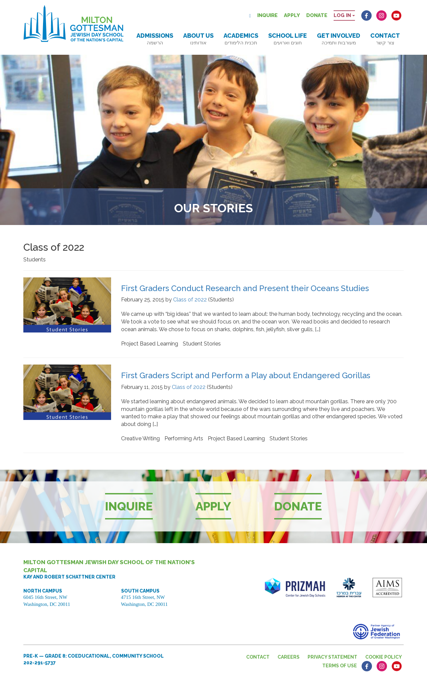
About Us (198, 39)
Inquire (267, 15)
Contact (385, 39)
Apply (292, 15)
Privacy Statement (332, 657)
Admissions (154, 39)
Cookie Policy (383, 657)
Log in (344, 15)
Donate (316, 15)
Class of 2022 (190, 299)
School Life (287, 39)
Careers (289, 657)
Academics (241, 39)
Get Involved (338, 39)
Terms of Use (339, 665)
